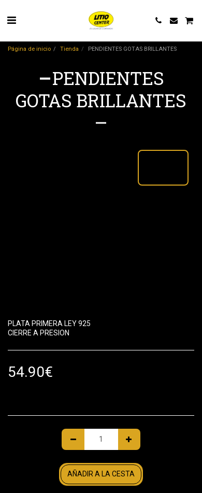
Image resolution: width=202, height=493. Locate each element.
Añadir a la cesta (101, 474)
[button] (11, 20)
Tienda (69, 49)
